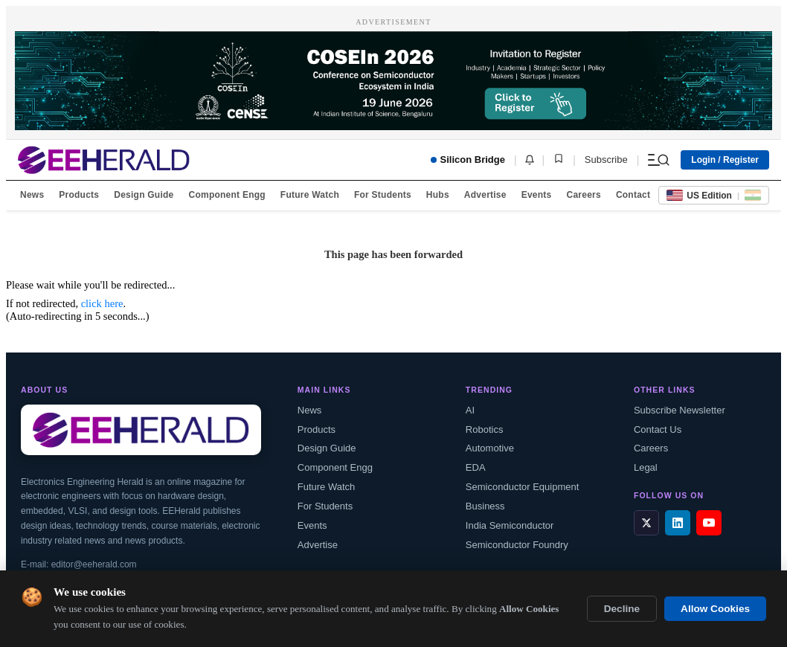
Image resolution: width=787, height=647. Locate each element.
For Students (382, 195)
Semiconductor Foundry (517, 544)
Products (79, 195)
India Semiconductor (510, 525)
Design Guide (143, 195)
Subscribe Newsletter (679, 410)
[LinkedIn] (677, 522)
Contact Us (657, 429)
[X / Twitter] (646, 522)
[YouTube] (709, 522)
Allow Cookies (715, 608)
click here (102, 303)
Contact (633, 195)
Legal (646, 467)
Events (536, 195)
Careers (583, 195)
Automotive (490, 448)
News (32, 195)
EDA (476, 467)
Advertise (485, 195)
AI (470, 410)
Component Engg (227, 195)
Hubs (437, 195)
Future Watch (309, 195)
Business (485, 506)
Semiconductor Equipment (522, 486)
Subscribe (606, 159)
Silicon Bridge (468, 159)
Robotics (485, 429)
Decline (622, 608)
